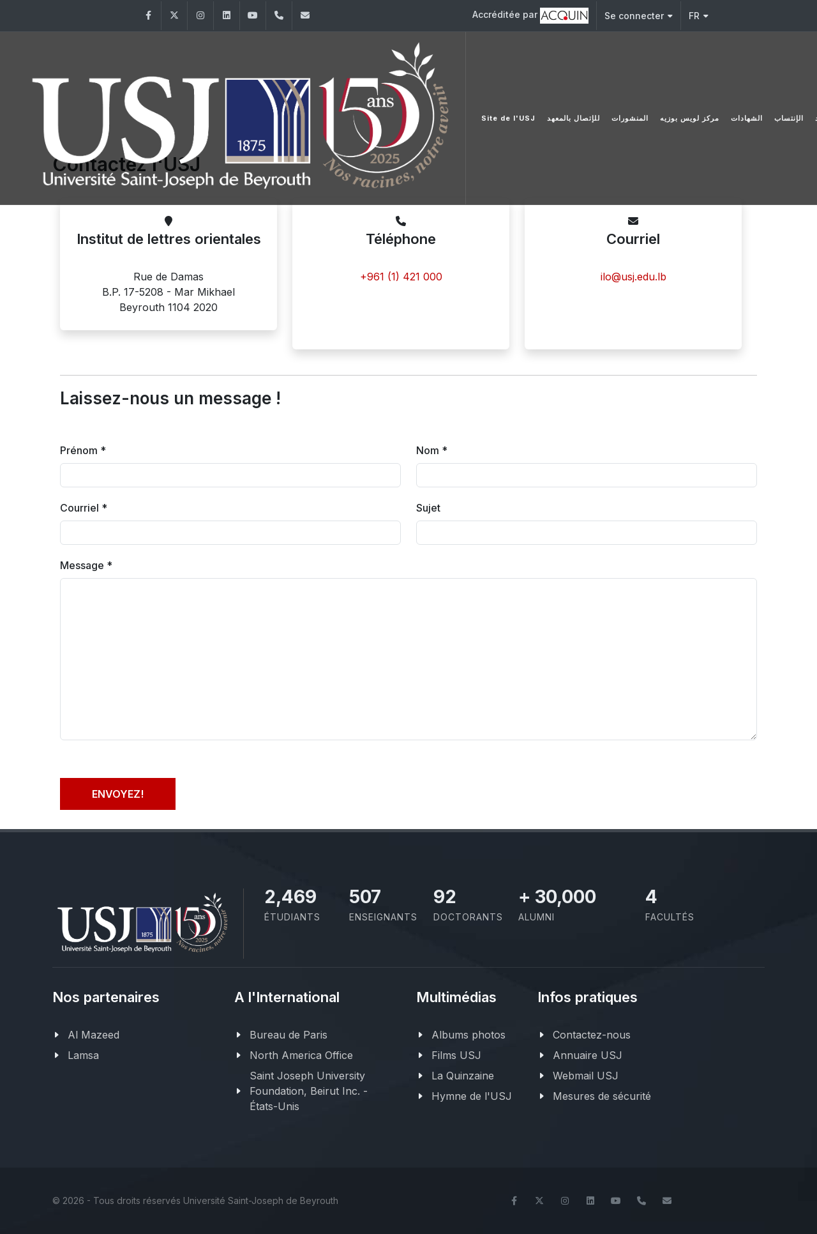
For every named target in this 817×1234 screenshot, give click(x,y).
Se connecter (638, 15)
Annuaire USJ (587, 1055)
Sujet (428, 507)
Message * (86, 565)
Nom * (431, 450)
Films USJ (456, 1055)
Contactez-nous (592, 1034)
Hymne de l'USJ (471, 1096)
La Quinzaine (462, 1075)
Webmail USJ (585, 1075)
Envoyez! (118, 794)
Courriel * (83, 507)
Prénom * (83, 450)
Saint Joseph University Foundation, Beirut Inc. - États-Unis (309, 1091)
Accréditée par (530, 16)
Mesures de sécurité (602, 1096)
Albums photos (468, 1034)
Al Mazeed (93, 1034)
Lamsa (83, 1055)
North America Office (301, 1055)
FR (698, 15)
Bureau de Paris (288, 1034)
